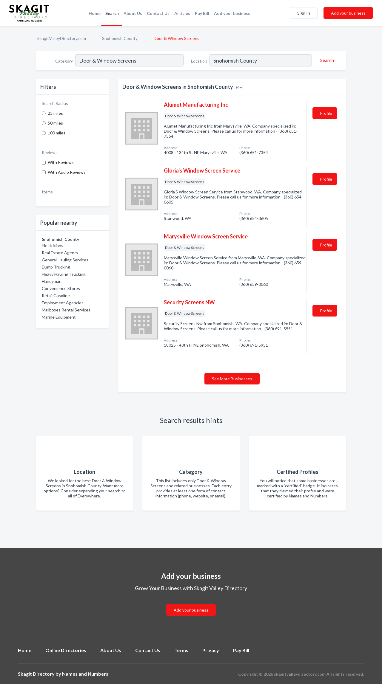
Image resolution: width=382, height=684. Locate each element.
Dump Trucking (56, 266)
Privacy (210, 650)
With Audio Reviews (67, 172)
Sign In (303, 12)
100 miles (56, 132)
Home (95, 13)
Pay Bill (202, 13)
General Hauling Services (65, 259)
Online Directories (65, 650)
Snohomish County (120, 38)
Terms (181, 650)
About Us (133, 13)
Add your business (232, 13)
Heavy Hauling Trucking (64, 274)
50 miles (55, 122)
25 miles (55, 113)
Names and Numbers (85, 674)
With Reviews (61, 162)
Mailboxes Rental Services (66, 309)
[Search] (326, 60)
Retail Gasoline (56, 295)
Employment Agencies (63, 302)
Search (112, 13)
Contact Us (158, 13)
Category (64, 60)
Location (199, 60)
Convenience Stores (61, 288)
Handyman (51, 281)
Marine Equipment (59, 316)
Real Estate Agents (60, 252)
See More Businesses (232, 378)
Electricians (52, 245)
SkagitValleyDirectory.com (61, 38)
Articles (182, 13)
